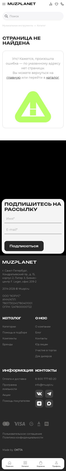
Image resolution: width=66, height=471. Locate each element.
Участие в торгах (45, 350)
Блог (38, 332)
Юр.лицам (41, 344)
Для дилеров (43, 356)
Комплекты (9, 338)
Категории (9, 326)
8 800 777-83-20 (45, 378)
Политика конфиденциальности (22, 437)
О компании (43, 326)
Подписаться (24, 246)
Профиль (56, 464)
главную (14, 78)
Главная (9, 464)
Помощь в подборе (14, 332)
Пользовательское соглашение (22, 433)
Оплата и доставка (14, 378)
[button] (62, 3)
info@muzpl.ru (44, 384)
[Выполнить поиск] (6, 16)
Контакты (41, 338)
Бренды (7, 344)
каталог (52, 78)
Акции (6, 395)
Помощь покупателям (16, 400)
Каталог (25, 464)
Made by (12, 450)
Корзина (41, 464)
